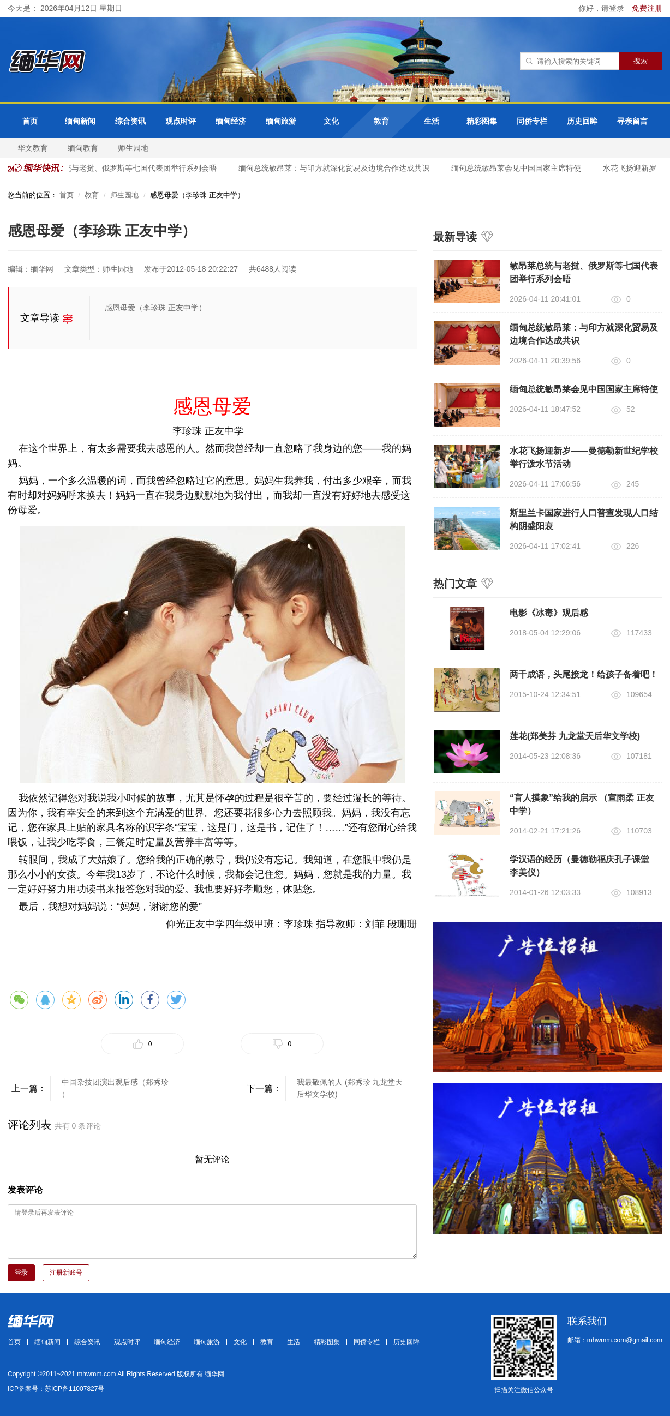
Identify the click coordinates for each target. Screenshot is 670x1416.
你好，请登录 (602, 8)
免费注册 (647, 8)
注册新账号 (66, 1272)
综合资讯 (130, 121)
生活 (431, 121)
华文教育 (32, 147)
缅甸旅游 (281, 121)
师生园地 (133, 147)
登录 (21, 1272)
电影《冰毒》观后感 (549, 612)
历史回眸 (582, 121)
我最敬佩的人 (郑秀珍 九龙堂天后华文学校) (350, 1088)
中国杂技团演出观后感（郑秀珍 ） (115, 1088)
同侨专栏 (532, 121)
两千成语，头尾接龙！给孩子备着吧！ (584, 674)
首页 (30, 121)
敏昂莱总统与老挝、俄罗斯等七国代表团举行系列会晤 (127, 168)
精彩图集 (481, 121)
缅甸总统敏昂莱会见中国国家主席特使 (519, 168)
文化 (331, 121)
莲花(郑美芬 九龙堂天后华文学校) (575, 736)
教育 (381, 121)
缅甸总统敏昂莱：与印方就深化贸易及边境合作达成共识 (336, 168)
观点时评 (180, 121)
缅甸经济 (231, 121)
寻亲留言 (632, 121)
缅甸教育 (83, 147)
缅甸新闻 (80, 121)
